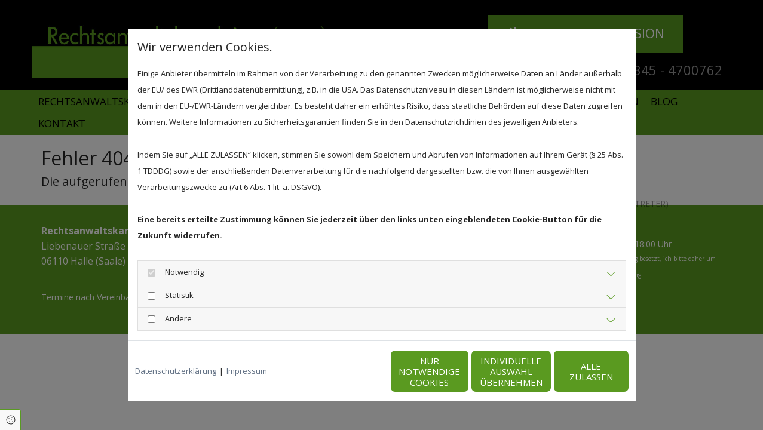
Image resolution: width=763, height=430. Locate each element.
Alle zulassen (573, 371)
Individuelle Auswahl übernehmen (459, 371)
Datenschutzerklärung (175, 371)
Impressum (246, 371)
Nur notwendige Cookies (346, 371)
